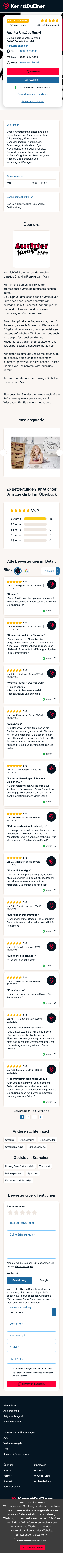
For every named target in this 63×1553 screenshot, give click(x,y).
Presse (7, 1470)
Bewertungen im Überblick (33, 94)
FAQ (5, 1448)
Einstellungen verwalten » (31, 1534)
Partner (7, 1475)
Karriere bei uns (42, 1481)
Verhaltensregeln (24, 1266)
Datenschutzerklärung (26, 1372)
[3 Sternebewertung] (22, 1212)
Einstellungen (27, 1432)
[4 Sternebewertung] (28, 1212)
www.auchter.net (29, 62)
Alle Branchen (11, 1410)
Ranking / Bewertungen (16, 1454)
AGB (18, 1368)
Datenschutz (10, 1432)
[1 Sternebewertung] (10, 1212)
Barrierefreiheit (11, 1486)
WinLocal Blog (42, 1475)
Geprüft (49, 611)
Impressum (40, 1464)
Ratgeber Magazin (13, 1416)
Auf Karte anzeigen (17, 45)
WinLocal (39, 1470)
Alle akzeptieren (33, 1547)
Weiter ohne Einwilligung (31, 1540)
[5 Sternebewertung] (34, 1212)
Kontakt (7, 1481)
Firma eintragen (12, 1421)
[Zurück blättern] (3, 452)
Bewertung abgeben (33, 101)
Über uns (8, 1464)
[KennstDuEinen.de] (24, 6)
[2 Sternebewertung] (16, 1212)
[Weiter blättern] (59, 452)
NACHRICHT (33, 80)
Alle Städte (9, 1405)
